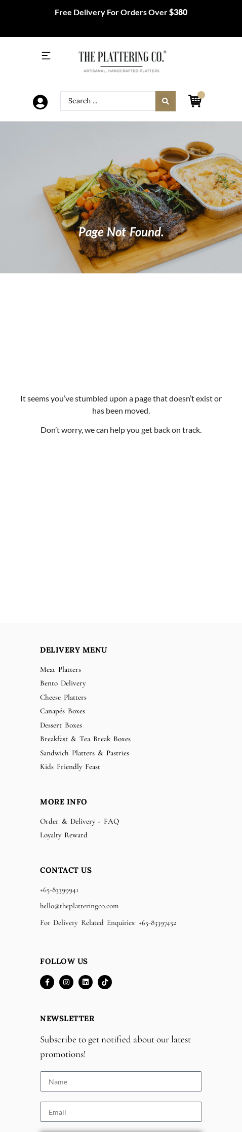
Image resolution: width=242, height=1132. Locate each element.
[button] (45, 56)
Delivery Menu (73, 650)
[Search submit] (165, 101)
